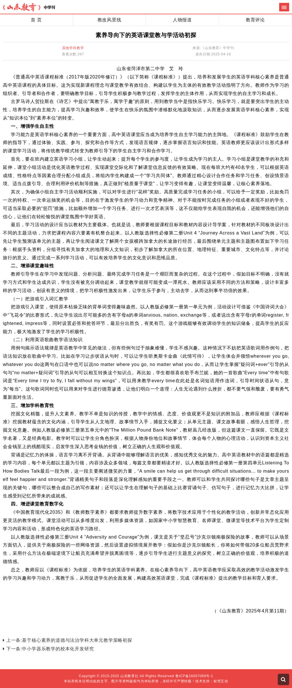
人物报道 (182, 19)
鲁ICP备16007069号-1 (194, 676)
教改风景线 (109, 19)
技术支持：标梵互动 (211, 681)
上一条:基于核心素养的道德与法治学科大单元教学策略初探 (67, 640)
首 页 (36, 19)
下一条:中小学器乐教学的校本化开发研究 (48, 648)
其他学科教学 (73, 48)
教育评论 (255, 19)
